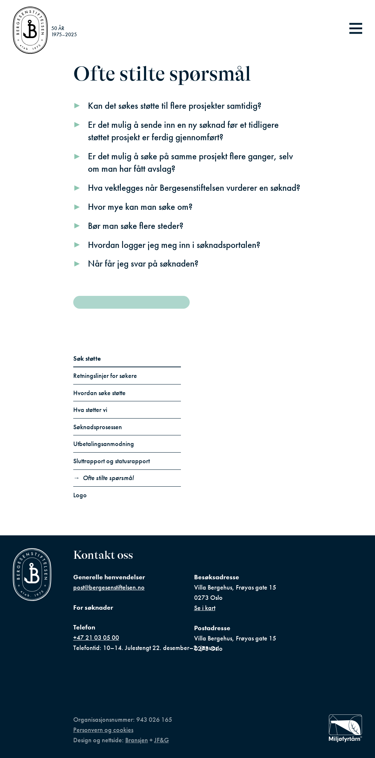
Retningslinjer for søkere (105, 376)
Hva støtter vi (90, 410)
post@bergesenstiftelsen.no (109, 587)
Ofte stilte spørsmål (108, 478)
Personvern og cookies (103, 730)
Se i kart (204, 608)
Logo (80, 495)
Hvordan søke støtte (99, 393)
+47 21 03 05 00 (96, 637)
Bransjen (136, 740)
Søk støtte (87, 358)
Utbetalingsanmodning (103, 444)
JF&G (161, 740)
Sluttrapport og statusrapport (111, 461)
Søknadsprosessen (97, 427)
